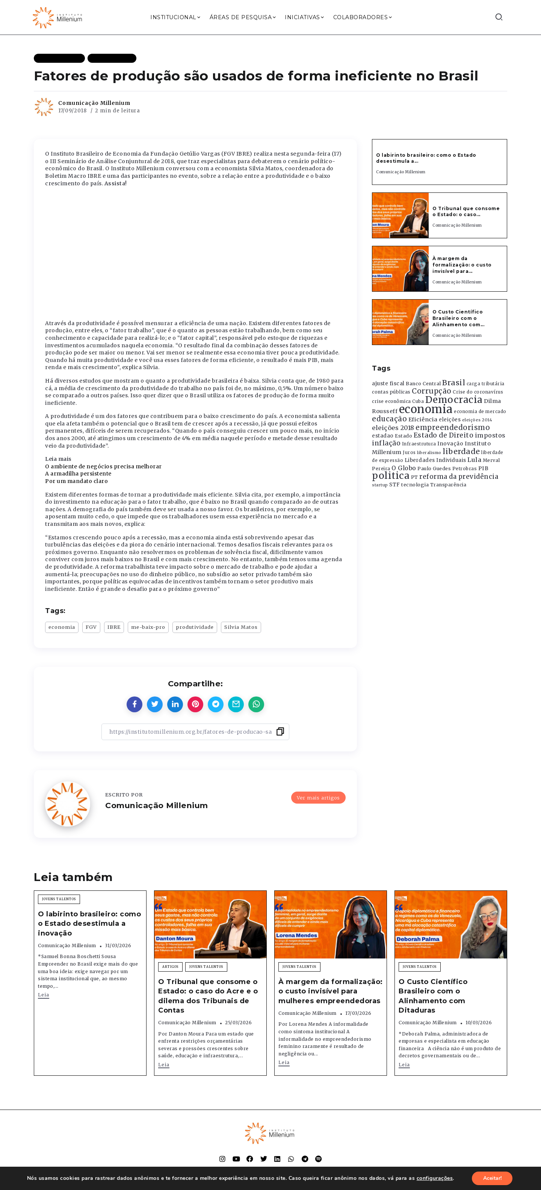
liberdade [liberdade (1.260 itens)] (461, 451)
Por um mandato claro (76, 481)
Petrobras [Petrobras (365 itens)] (464, 468)
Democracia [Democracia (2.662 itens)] (454, 400)
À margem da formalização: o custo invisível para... (462, 265)
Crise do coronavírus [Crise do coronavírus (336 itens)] (478, 392)
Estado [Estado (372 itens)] (403, 436)
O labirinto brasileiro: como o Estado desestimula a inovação (89, 923)
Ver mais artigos (318, 797)
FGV (91, 627)
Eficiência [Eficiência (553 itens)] (423, 419)
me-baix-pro (148, 627)
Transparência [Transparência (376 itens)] (448, 485)
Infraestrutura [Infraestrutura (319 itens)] (419, 444)
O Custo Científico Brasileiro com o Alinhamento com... (458, 318)
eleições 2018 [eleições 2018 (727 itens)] (393, 427)
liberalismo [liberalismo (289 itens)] (429, 452)
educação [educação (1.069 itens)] (389, 419)
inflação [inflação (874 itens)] (386, 443)
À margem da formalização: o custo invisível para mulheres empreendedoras (330, 991)
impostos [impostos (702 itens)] (490, 435)
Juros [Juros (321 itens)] (409, 452)
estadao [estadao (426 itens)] (383, 436)
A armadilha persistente (78, 473)
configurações (434, 1178)
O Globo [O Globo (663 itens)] (403, 468)
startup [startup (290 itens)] (380, 485)
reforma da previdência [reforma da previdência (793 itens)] (458, 476)
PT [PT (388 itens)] (414, 477)
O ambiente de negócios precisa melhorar (103, 466)
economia (61, 627)
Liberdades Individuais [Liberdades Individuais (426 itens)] (435, 460)
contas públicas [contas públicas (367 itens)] (391, 392)
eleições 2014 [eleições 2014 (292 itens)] (477, 419)
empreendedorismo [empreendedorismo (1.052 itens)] (453, 427)
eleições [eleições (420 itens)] (450, 419)
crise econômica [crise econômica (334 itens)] (391, 401)
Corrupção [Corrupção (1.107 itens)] (432, 390)
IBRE (114, 627)
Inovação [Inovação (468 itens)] (450, 444)
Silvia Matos (241, 627)
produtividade (195, 627)
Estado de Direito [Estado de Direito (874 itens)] (444, 435)
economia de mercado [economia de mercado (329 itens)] (480, 411)
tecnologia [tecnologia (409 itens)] (415, 484)
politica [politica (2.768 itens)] (391, 475)
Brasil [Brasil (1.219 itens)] (453, 382)
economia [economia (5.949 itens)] (426, 409)
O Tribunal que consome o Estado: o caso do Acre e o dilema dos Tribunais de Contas (208, 996)
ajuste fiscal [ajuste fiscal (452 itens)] (388, 383)
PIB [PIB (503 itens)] (483, 468)
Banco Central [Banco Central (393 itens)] (423, 383)
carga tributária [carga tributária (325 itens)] (486, 383)
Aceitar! (492, 1178)
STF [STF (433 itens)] (394, 484)
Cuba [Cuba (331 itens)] (418, 401)
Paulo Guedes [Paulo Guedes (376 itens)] (434, 468)
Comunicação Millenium (94, 103)
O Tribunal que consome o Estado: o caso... (466, 212)
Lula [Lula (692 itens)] (474, 459)
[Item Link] (400, 215)
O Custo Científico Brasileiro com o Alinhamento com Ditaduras (433, 996)
